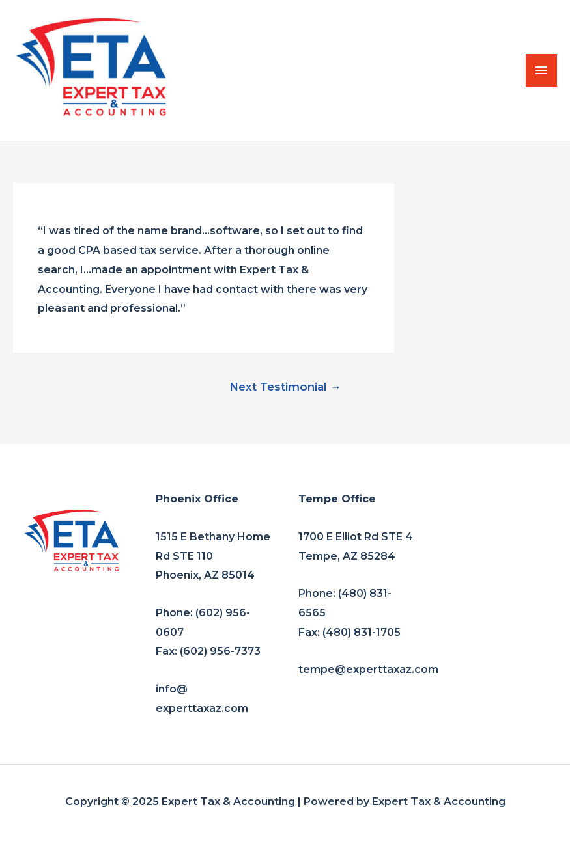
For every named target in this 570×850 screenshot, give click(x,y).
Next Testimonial (285, 386)
